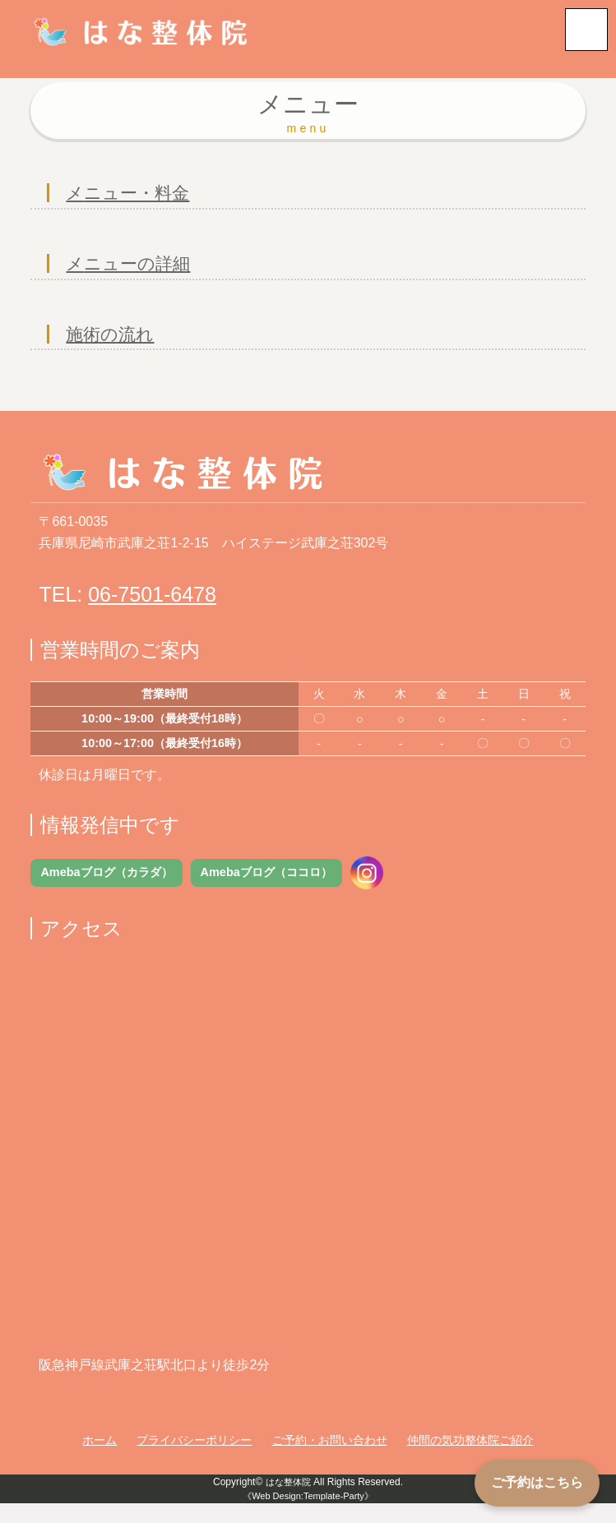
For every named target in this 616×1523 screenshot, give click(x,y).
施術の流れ (116, 350)
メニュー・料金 (136, 196)
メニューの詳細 (136, 272)
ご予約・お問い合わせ (329, 1459)
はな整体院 (288, 1501)
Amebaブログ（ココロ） (266, 890)
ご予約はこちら (537, 1482)
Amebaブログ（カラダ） (106, 890)
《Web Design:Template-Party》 (308, 1515)
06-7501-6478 (152, 612)
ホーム (99, 1459)
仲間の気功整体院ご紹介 (470, 1459)
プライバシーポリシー (194, 1459)
